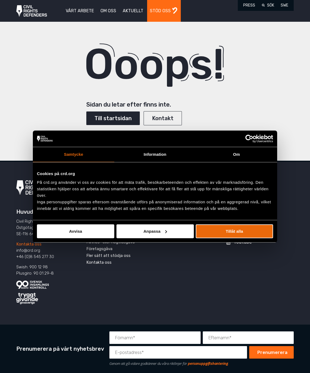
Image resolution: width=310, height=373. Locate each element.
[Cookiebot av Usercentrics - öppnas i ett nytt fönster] (249, 139)
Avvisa (75, 231)
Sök (270, 5)
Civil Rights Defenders (31, 11)
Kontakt (162, 118)
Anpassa (155, 231)
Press (249, 5)
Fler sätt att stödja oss (108, 255)
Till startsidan (113, 118)
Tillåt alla (234, 231)
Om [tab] (236, 154)
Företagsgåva (99, 248)
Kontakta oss (29, 244)
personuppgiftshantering (208, 363)
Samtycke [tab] (73, 154)
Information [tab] (155, 154)
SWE (284, 5)
